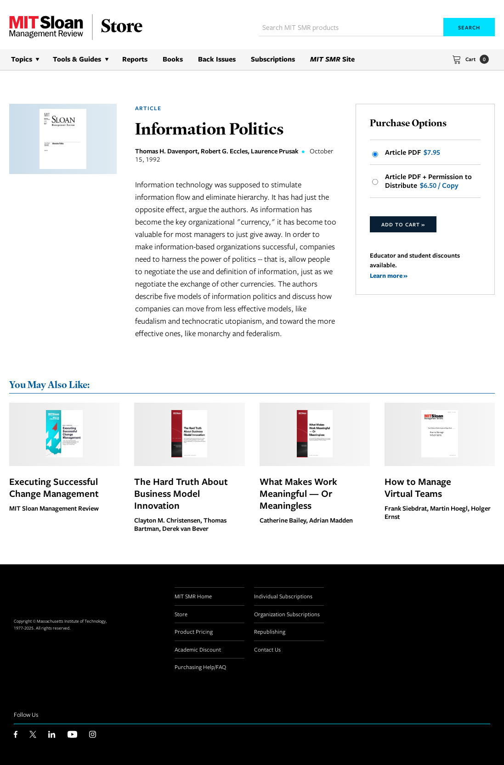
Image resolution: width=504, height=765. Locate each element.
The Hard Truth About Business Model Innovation (181, 493)
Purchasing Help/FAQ (200, 666)
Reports (134, 59)
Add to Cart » (403, 224)
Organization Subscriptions (287, 614)
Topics (21, 59)
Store (181, 614)
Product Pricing (194, 631)
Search (469, 27)
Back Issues (217, 59)
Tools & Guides (77, 59)
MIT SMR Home (193, 596)
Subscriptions (273, 59)
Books (173, 59)
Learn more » (389, 275)
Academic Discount (198, 649)
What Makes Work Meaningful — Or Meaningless (298, 493)
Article (148, 108)
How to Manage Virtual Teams (418, 487)
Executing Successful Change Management (54, 487)
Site (332, 59)
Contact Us (267, 649)
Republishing (269, 631)
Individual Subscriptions (283, 596)
